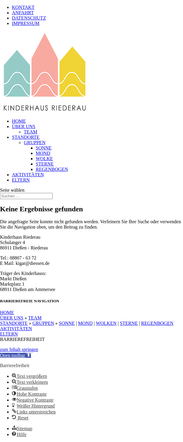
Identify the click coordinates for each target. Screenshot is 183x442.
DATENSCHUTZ (29, 18)
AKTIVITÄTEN (28, 174)
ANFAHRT (23, 12)
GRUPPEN (35, 142)
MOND (43, 153)
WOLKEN (106, 323)
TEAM (30, 131)
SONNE (43, 147)
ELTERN (21, 180)
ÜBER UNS (23, 126)
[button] (15, 355)
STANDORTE (26, 137)
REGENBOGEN (52, 169)
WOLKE (44, 158)
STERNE (45, 163)
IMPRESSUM (25, 23)
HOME (19, 121)
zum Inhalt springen (19, 349)
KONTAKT (23, 7)
